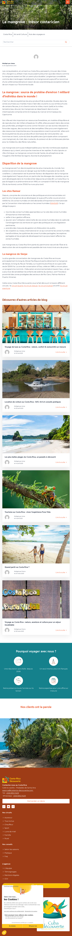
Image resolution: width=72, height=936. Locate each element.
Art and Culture (20, 34)
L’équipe (8, 868)
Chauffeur (9, 825)
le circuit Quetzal (46, 286)
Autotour (8, 818)
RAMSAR (54, 203)
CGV (6, 879)
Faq (6, 856)
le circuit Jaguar (31, 286)
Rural (7, 838)
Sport (7, 828)
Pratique (8, 853)
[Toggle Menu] (68, 2)
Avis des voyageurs (37, 34)
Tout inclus (9, 821)
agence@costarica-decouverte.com (17, 790)
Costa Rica (7, 34)
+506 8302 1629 (12, 793)
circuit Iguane (17, 286)
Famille (8, 835)
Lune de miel (10, 832)
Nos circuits (7, 812)
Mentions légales (12, 875)
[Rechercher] (36, 42)
